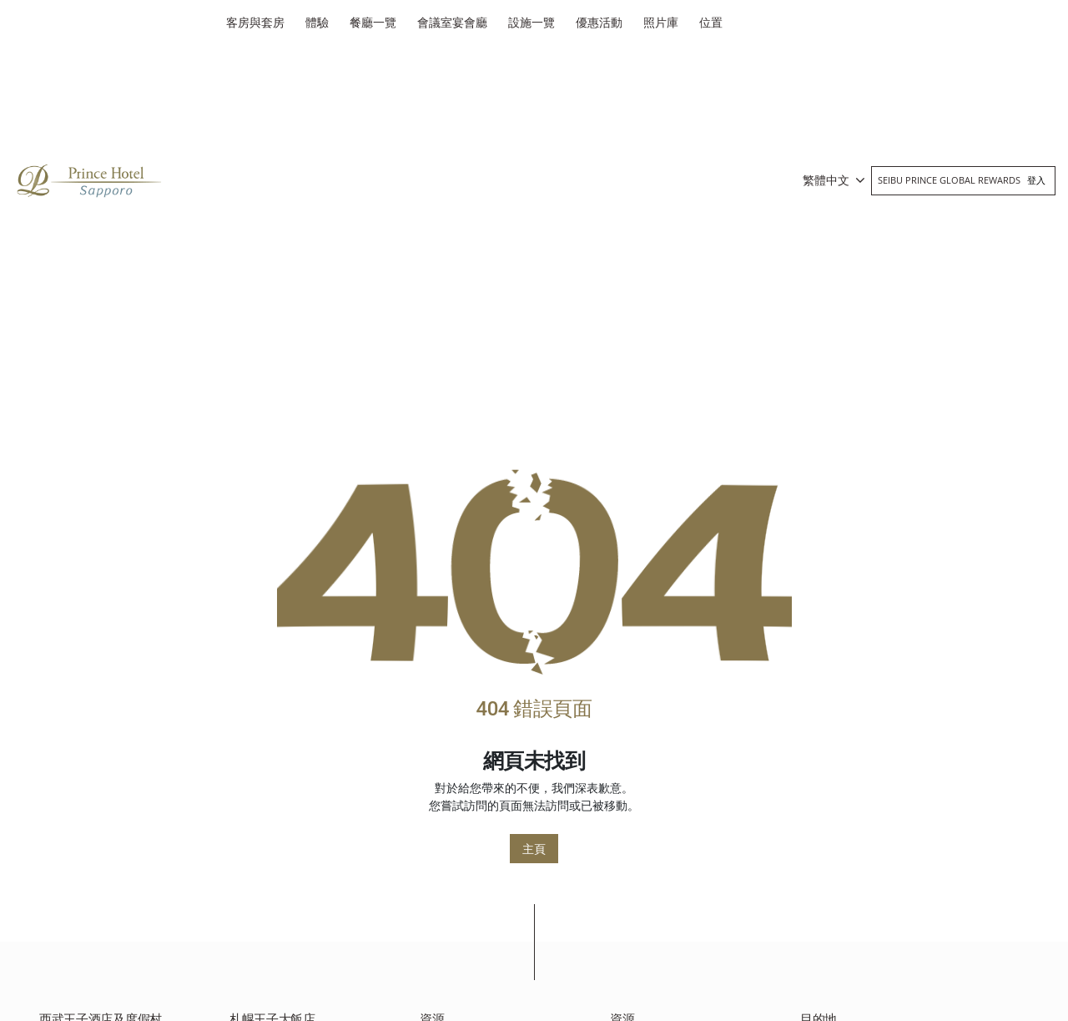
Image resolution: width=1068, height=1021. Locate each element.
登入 (1036, 180)
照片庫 (660, 22)
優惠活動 (599, 22)
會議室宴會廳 (452, 22)
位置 (711, 22)
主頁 (534, 849)
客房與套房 (255, 22)
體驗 (317, 22)
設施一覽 (531, 22)
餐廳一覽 (373, 22)
